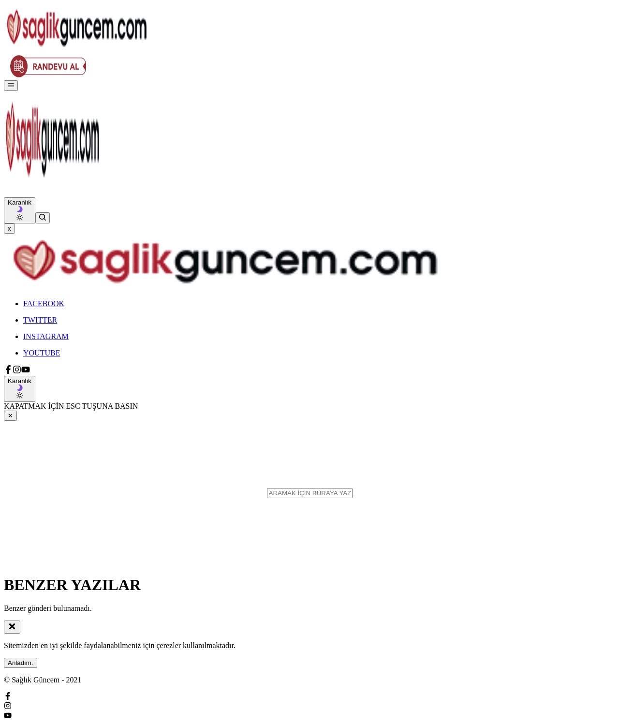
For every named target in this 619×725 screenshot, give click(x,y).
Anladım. (20, 662)
